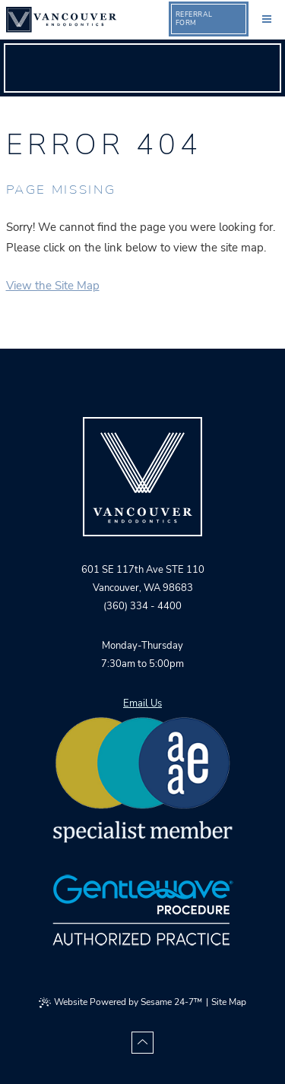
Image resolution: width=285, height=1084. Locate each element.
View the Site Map (53, 285)
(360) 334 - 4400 (142, 606)
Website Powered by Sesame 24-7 (120, 1002)
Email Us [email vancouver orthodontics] (142, 703)
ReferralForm (194, 18)
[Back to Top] (142, 1043)
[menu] (267, 18)
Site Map (228, 1002)
